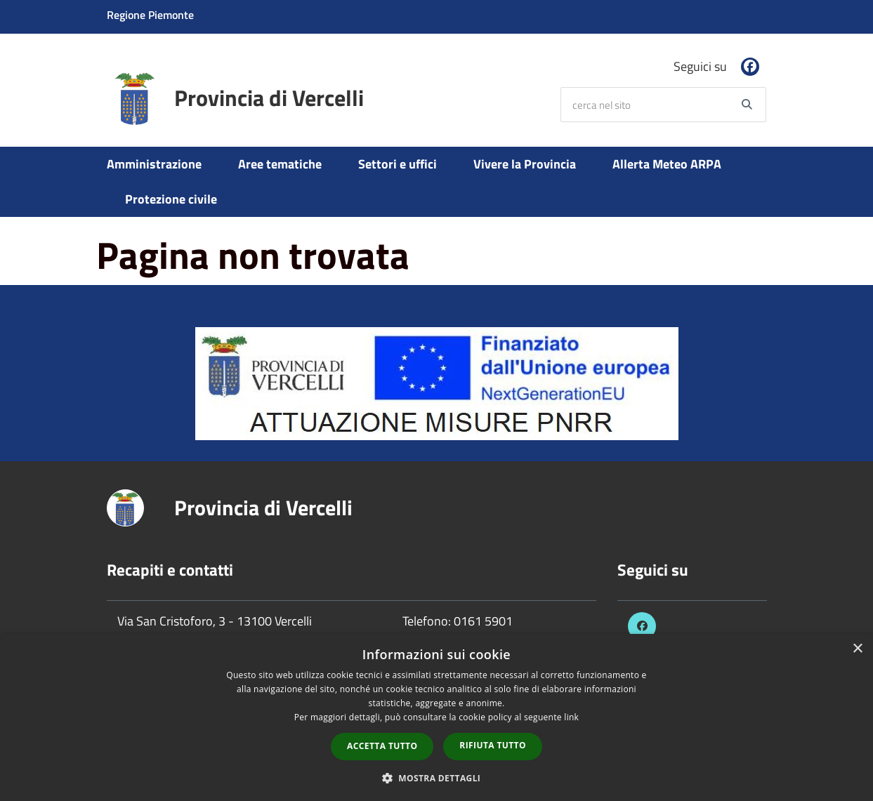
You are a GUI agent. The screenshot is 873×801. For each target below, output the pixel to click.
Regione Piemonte (150, 14)
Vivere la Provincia (524, 163)
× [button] (857, 649)
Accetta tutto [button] (382, 746)
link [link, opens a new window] (571, 717)
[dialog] (436, 717)
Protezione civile (171, 199)
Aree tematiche (280, 163)
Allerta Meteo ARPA (666, 163)
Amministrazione (154, 163)
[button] (437, 777)
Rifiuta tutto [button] (492, 745)
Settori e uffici (397, 163)
